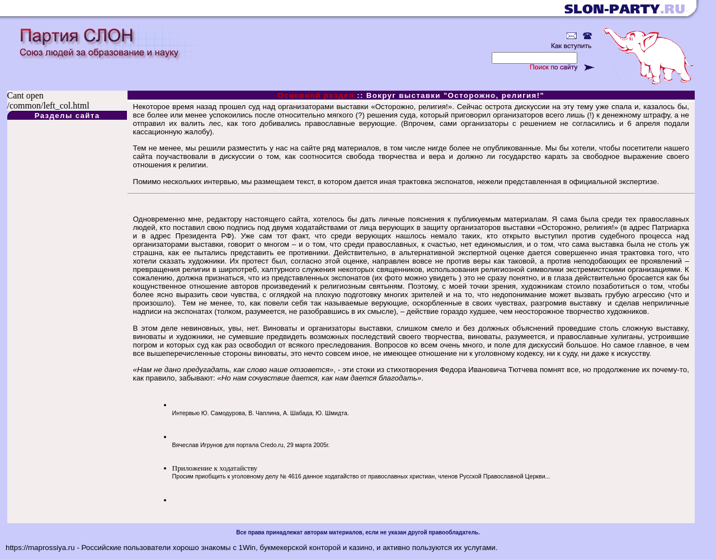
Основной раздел (315, 95)
